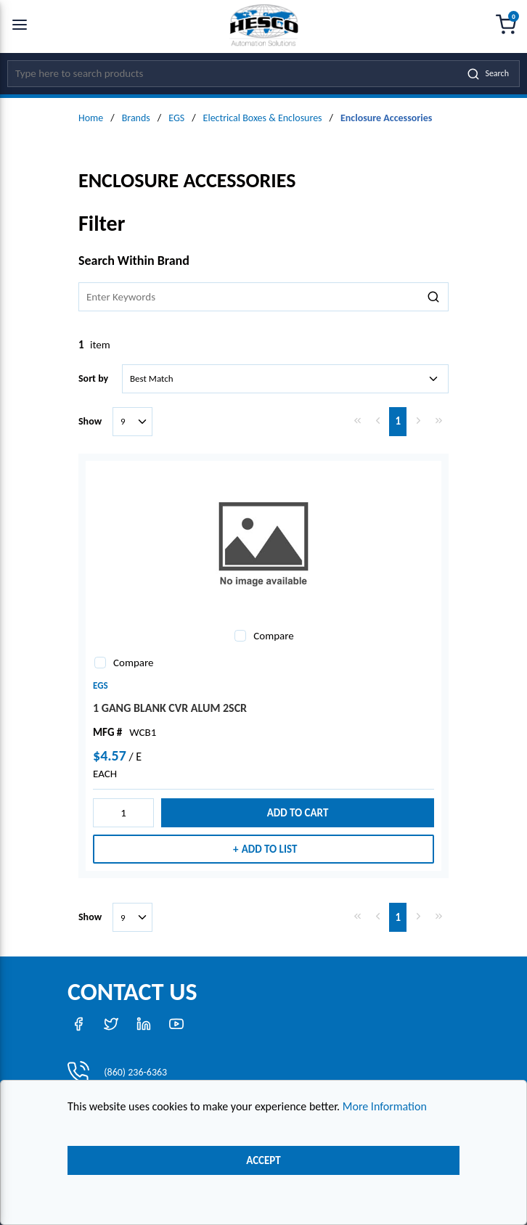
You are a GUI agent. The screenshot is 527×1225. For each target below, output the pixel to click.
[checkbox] (240, 636)
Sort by (93, 378)
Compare (273, 635)
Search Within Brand (133, 261)
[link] (357, 420)
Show (90, 421)
